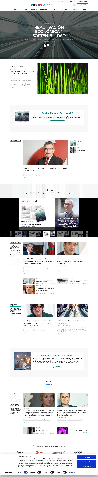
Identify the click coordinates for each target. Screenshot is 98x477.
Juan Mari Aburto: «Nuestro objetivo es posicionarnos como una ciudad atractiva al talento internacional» (38, 261)
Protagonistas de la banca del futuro (15, 314)
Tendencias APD (65, 9)
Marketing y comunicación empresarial (31, 270)
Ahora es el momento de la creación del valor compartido (15, 255)
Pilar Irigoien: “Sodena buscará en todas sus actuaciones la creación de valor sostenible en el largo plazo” (38, 323)
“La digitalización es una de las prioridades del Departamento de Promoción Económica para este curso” (15, 399)
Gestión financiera (66, 325)
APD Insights (15, 57)
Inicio (11, 57)
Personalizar (72, 474)
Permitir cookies (86, 459)
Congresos (34, 9)
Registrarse (60, 1)
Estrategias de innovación (39, 268)
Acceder (55, 1)
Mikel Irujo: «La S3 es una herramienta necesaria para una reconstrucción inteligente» (71, 261)
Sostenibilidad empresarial (40, 330)
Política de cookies (50, 468)
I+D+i (58, 268)
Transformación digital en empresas (43, 419)
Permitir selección (86, 463)
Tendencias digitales (61, 419)
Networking (43, 9)
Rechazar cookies (86, 468)
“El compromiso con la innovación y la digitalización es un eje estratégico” (15, 263)
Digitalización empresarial (29, 419)
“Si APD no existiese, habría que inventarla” (15, 259)
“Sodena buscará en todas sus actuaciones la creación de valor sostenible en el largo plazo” (15, 310)
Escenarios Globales (28, 175)
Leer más (12, 87)
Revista (75, 9)
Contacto (86, 1)
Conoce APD (83, 9)
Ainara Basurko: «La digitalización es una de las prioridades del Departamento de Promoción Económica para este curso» (38, 412)
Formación (24, 9)
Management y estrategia (39, 175)
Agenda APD (15, 9)
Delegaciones (80, 1)
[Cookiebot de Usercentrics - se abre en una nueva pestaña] (9, 474)
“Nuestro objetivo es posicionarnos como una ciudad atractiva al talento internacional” (15, 247)
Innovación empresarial (66, 268)
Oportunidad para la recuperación (14, 413)
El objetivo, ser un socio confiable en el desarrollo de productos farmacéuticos (15, 409)
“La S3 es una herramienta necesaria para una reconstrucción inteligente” (15, 251)
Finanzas (12, 78)
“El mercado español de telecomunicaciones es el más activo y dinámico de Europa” (15, 405)
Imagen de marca (49, 268)
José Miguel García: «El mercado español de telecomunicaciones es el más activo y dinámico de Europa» (72, 412)
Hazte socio (82, 4)
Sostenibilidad (19, 78)
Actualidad (54, 9)
